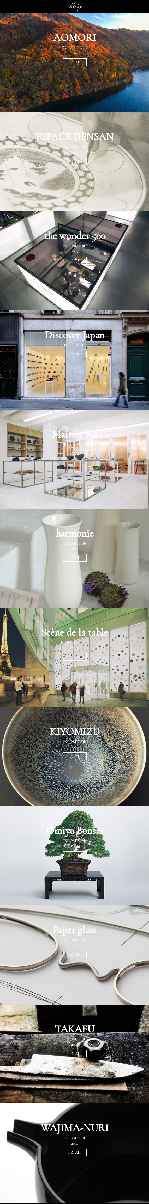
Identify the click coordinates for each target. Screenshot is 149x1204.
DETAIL (74, 62)
